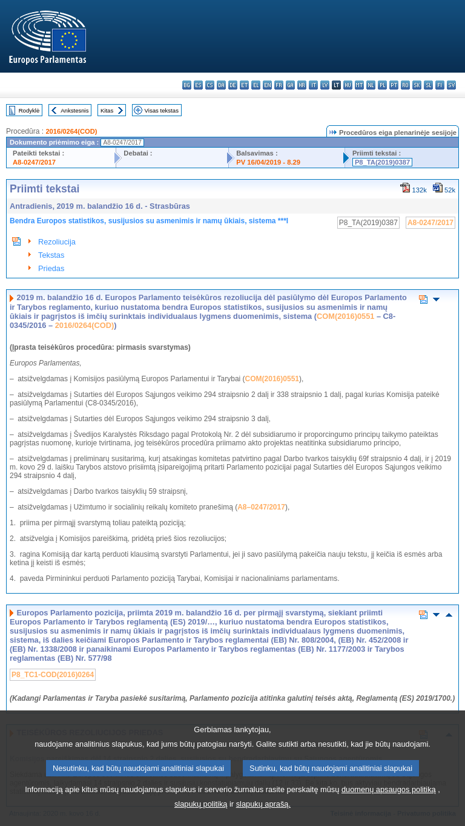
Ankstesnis (74, 110)
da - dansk (221, 85)
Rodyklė (29, 110)
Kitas (107, 110)
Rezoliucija (57, 241)
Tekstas (51, 255)
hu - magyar (347, 85)
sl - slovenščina (428, 85)
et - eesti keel (244, 85)
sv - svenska (451, 85)
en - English (267, 85)
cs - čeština (209, 85)
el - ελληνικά (255, 85)
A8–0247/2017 (261, 507)
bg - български (186, 85)
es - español (198, 85)
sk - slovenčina (416, 85)
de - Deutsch (232, 85)
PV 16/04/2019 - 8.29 (268, 162)
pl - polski (382, 85)
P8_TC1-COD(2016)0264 (53, 674)
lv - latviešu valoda (324, 85)
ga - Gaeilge (290, 85)
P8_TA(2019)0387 (382, 162)
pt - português (393, 85)
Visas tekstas (162, 110)
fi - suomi (439, 85)
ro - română (405, 85)
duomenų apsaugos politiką (388, 807)
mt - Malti (359, 85)
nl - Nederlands (370, 85)
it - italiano (313, 85)
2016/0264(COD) (71, 131)
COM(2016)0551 (345, 316)
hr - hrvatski (301, 85)
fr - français (278, 85)
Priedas (51, 268)
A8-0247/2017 (34, 162)
